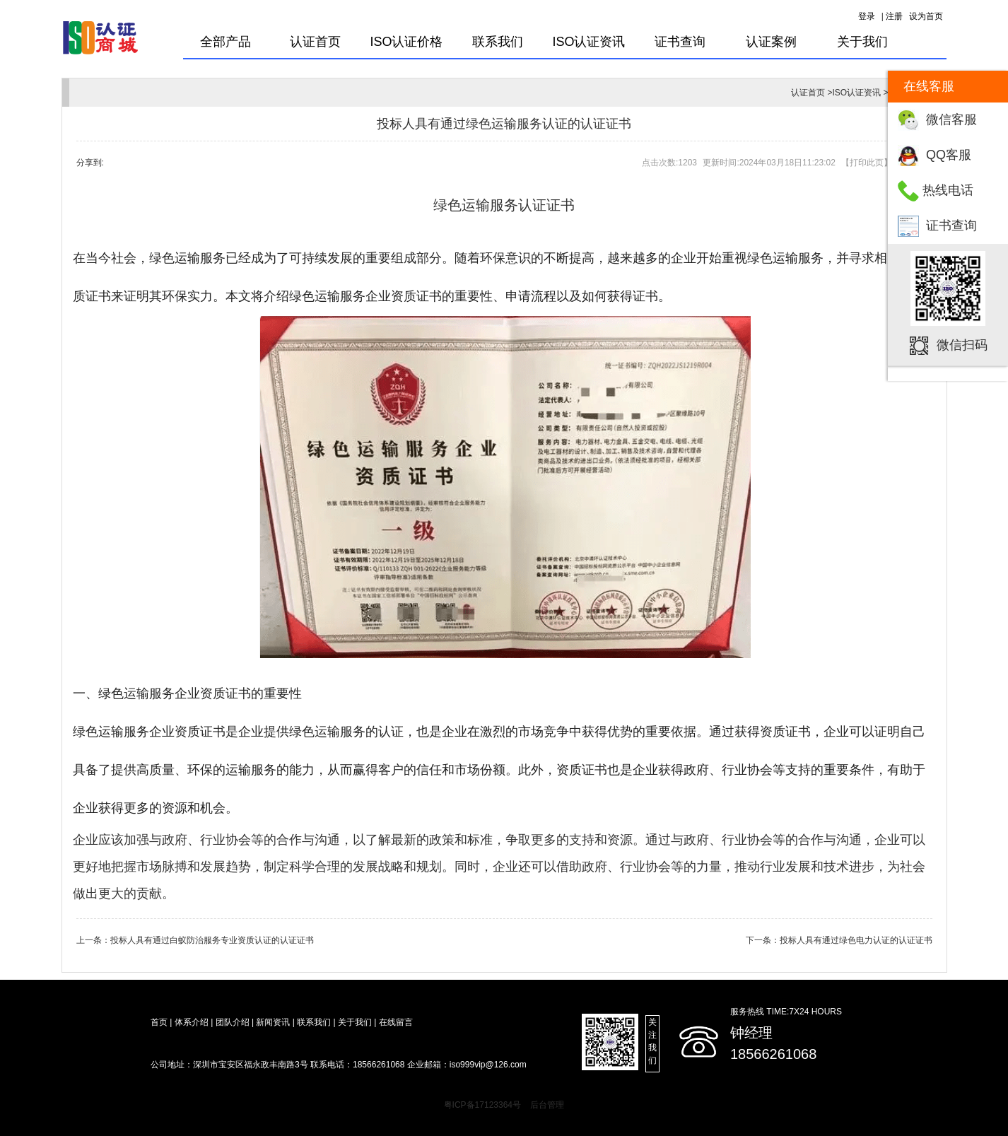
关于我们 (862, 42)
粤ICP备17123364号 (482, 1105)
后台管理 (547, 1105)
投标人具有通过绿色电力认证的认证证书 (856, 940)
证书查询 (951, 225)
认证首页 (315, 42)
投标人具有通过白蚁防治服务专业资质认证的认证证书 (212, 940)
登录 (866, 16)
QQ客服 (948, 155)
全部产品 (225, 42)
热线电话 (947, 190)
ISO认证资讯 (588, 42)
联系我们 (497, 42)
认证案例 (771, 42)
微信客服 (951, 119)
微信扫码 (962, 345)
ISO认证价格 (406, 42)
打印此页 (867, 163)
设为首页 (926, 16)
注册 (894, 16)
